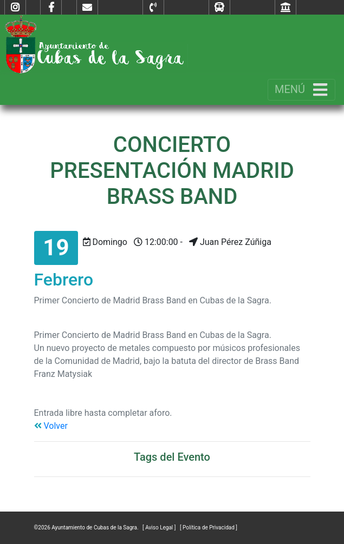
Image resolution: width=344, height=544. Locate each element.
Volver (51, 426)
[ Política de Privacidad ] (208, 527)
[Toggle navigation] (301, 90)
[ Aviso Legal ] (159, 527)
